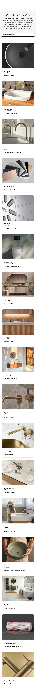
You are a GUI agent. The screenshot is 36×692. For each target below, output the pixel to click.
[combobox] (18, 35)
